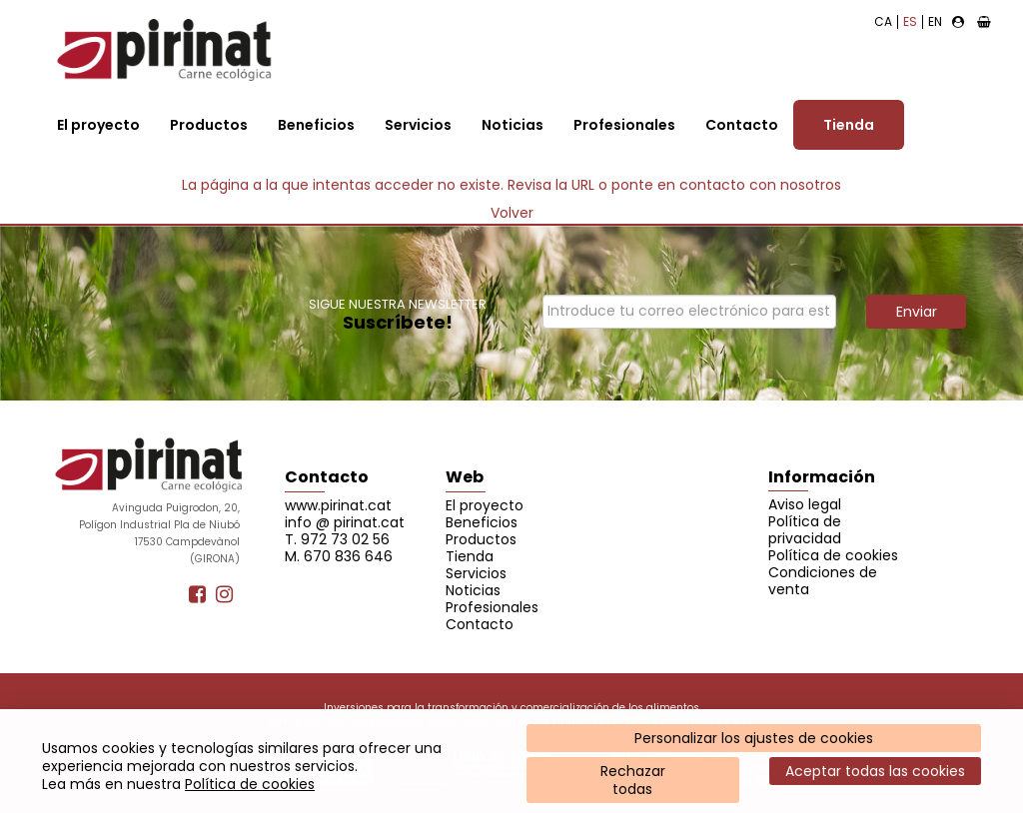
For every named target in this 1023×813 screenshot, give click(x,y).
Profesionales (624, 125)
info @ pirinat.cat (345, 522)
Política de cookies (250, 784)
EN (935, 21)
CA (883, 21)
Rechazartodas (632, 780)
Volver (512, 213)
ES (910, 21)
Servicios (418, 125)
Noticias (512, 125)
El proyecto (98, 125)
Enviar (916, 312)
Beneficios (316, 125)
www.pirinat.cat (338, 505)
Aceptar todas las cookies (875, 771)
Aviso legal (804, 504)
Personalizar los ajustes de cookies (753, 738)
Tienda (848, 125)
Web (465, 476)
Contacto (741, 125)
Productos (209, 125)
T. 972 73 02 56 (337, 539)
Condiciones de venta (822, 580)
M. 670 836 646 (339, 556)
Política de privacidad (804, 529)
